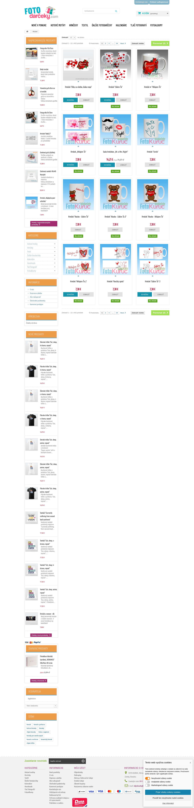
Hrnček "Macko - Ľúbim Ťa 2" (115, 216)
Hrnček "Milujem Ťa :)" (78, 281)
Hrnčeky (73, 25)
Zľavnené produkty (38, 648)
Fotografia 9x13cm (46, 112)
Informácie (34, 282)
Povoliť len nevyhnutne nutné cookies (168, 798)
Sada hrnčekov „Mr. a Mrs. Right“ (115, 151)
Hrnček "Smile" (152, 151)
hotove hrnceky (31, 728)
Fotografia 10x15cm (46, 48)
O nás (31, 289)
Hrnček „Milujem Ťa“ (78, 151)
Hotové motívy (58, 25)
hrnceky (41, 728)
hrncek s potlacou (39, 725)
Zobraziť (65, 37)
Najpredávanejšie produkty (41, 40)
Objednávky (78, 772)
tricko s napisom (43, 732)
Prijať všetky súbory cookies (168, 792)
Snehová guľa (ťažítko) (47, 152)
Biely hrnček (44, 69)
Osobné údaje (79, 781)
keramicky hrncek (46, 739)
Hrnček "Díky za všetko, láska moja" (78, 86)
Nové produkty (36, 334)
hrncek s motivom (32, 739)
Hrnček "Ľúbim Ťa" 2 (152, 281)
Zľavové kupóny (79, 783)
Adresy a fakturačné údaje (83, 778)
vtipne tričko (31, 743)
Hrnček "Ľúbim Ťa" (115, 86)
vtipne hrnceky (31, 732)
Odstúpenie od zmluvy (57, 792)
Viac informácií (168, 803)
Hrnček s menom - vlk (47, 613)
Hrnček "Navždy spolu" (115, 281)
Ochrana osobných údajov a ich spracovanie (59, 799)
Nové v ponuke (39, 25)
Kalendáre (121, 25)
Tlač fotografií (139, 25)
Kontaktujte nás (142, 2)
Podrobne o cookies (56, 803)
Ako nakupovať (35, 297)
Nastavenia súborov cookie (83, 786)
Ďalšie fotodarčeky (102, 25)
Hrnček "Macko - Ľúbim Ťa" (78, 216)
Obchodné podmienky (37, 301)
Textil (85, 25)
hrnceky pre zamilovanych (35, 736)
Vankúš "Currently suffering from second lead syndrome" (47, 516)
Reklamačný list (55, 795)
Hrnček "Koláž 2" (45, 133)
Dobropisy (77, 775)
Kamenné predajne (36, 304)
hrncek (29, 725)
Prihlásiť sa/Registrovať (159, 2)
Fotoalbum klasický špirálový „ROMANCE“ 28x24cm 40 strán (47, 659)
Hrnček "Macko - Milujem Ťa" (152, 216)
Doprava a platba (35, 293)
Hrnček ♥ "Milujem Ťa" (152, 86)
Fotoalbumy (156, 25)
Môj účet (79, 768)
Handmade (31, 263)
